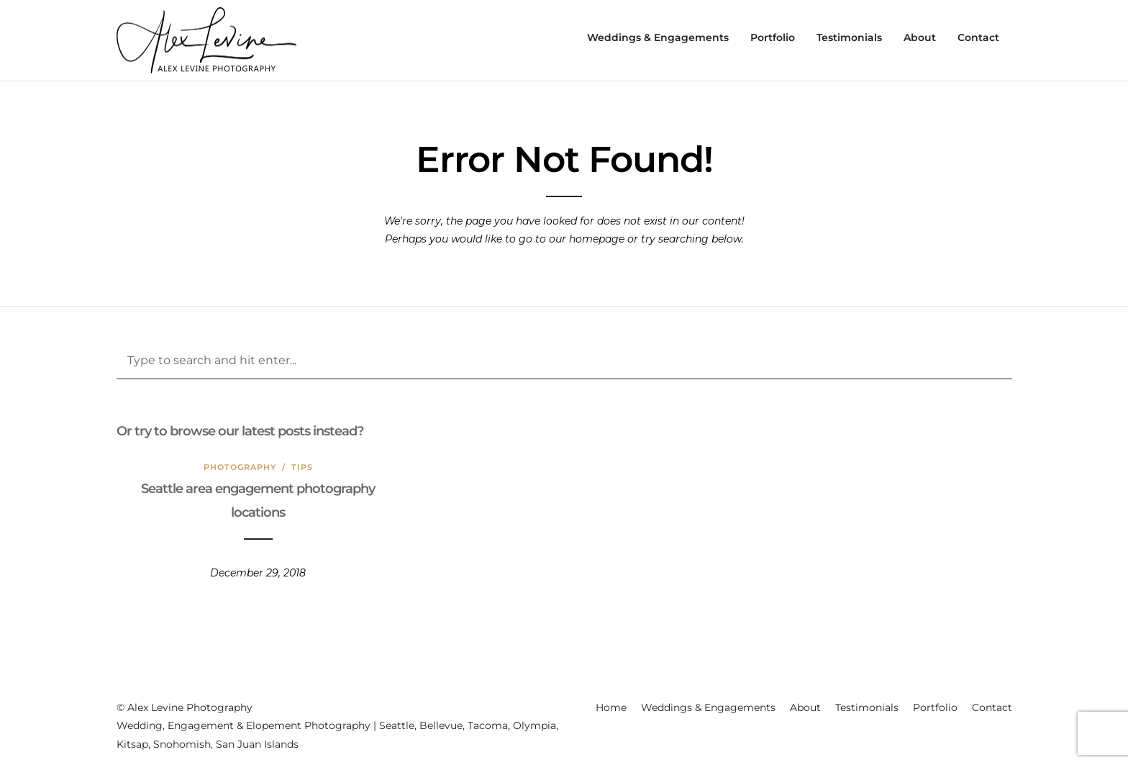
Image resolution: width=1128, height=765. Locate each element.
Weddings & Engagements (658, 37)
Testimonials (849, 37)
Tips (302, 467)
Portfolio (772, 37)
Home (611, 707)
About (920, 37)
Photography (240, 467)
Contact (978, 37)
